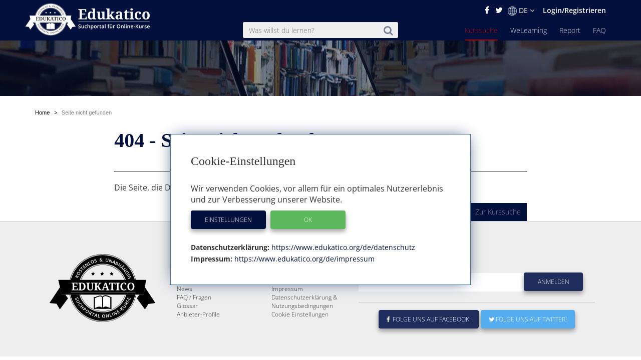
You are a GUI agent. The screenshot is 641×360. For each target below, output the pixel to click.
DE (521, 11)
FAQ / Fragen (194, 297)
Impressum (287, 288)
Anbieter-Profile (198, 314)
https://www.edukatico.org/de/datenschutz (342, 247)
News (184, 288)
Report (569, 30)
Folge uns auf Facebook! (429, 319)
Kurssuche (481, 30)
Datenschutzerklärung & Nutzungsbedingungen (304, 301)
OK (308, 220)
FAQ (599, 30)
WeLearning (528, 30)
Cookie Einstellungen (300, 314)
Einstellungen (228, 220)
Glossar (187, 306)
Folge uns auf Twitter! (528, 319)
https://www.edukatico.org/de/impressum (303, 259)
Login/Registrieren (574, 10)
